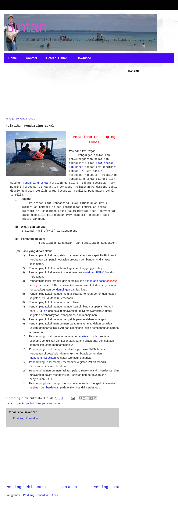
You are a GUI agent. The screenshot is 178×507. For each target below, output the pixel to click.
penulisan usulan (88, 336)
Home (12, 58)
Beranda (69, 487)
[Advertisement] (34, 92)
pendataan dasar (95, 280)
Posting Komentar (26, 418)
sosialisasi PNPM (93, 272)
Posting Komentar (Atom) (41, 495)
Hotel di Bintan (57, 58)
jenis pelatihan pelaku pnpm (38, 403)
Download (84, 58)
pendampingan (61, 289)
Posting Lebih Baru (26, 487)
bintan (26, 26)
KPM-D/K (41, 310)
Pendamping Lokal (35, 182)
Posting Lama (106, 487)
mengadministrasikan (43, 357)
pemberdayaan (50, 387)
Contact (31, 58)
